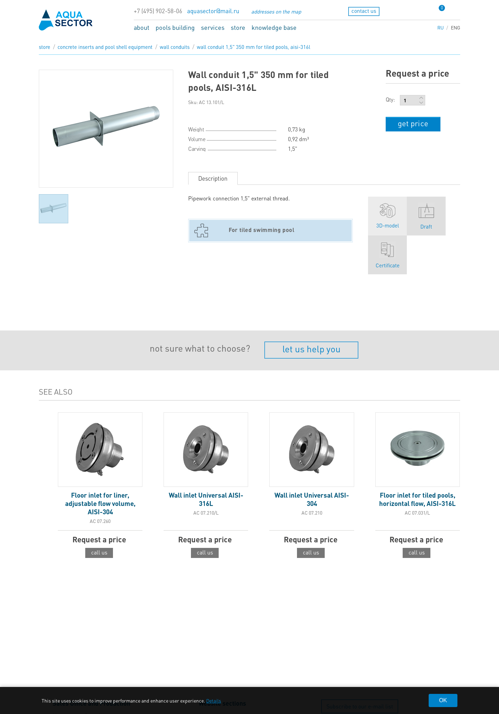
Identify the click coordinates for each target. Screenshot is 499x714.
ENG (455, 27)
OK (443, 700)
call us (99, 552)
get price (413, 123)
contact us (363, 10)
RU (440, 27)
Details (213, 700)
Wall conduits (175, 46)
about (141, 27)
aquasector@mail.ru (213, 11)
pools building (175, 27)
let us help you (311, 348)
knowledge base (274, 27)
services (213, 27)
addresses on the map (276, 11)
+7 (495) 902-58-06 (158, 11)
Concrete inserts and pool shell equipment (105, 46)
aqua (66, 20)
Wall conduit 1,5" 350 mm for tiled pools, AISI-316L (253, 46)
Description (213, 178)
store (238, 27)
